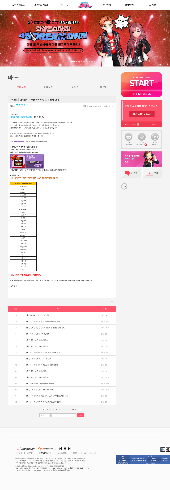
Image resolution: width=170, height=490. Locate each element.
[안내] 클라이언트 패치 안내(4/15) (37, 340)
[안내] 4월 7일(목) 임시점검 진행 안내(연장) (41, 383)
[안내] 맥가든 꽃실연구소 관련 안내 (38, 334)
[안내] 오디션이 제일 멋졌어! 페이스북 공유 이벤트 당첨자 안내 (47, 396)
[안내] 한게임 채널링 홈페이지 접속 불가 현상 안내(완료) (45, 327)
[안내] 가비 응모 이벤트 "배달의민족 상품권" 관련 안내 (44, 321)
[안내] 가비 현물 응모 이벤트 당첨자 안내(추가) (42, 365)
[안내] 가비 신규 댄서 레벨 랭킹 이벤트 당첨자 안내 (43, 402)
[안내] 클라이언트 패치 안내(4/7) (37, 377)
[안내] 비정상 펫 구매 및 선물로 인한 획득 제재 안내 (44, 352)
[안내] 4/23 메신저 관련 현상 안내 (37, 315)
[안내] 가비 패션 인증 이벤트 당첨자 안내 (40, 389)
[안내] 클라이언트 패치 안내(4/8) (37, 371)
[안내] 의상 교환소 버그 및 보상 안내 (38, 358)
